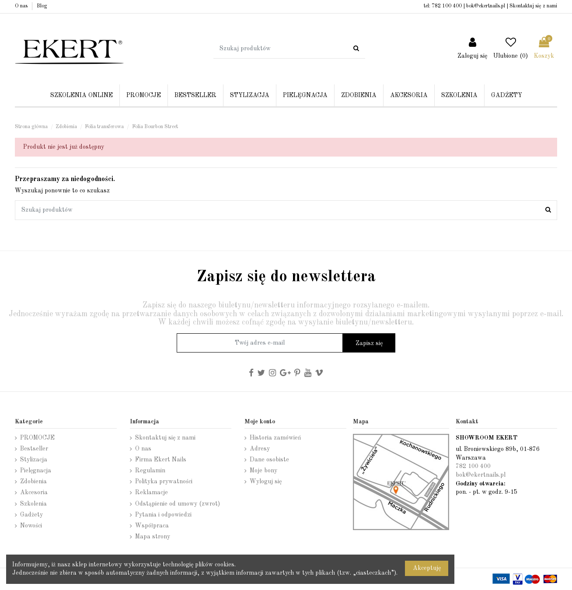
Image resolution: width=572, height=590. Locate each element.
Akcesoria (34, 492)
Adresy (260, 449)
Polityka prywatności (163, 481)
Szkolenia (33, 504)
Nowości (31, 526)
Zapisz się (369, 343)
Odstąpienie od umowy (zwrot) (177, 504)
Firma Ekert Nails (160, 460)
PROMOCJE (37, 438)
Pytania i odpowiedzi (163, 515)
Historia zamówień (275, 438)
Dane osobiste (269, 460)
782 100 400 (447, 6)
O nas (22, 6)
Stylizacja (33, 460)
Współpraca (152, 526)
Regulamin (150, 471)
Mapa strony (152, 537)
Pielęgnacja (35, 471)
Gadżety (31, 515)
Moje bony (263, 471)
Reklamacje (151, 492)
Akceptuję (427, 568)
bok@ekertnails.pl (485, 6)
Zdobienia (33, 481)
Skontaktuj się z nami (533, 6)
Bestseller (34, 449)
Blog (42, 6)
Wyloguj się (266, 481)
